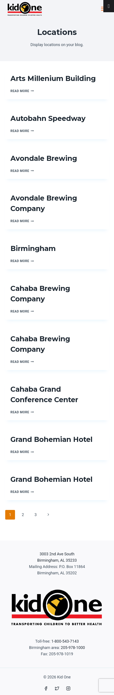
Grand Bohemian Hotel (51, 439)
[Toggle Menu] (108, 6)
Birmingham (33, 248)
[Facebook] (46, 688)
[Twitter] (57, 688)
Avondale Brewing (43, 158)
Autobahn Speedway (48, 118)
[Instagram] (68, 688)
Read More (22, 91)
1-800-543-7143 (65, 641)
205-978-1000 (73, 647)
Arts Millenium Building (53, 78)
